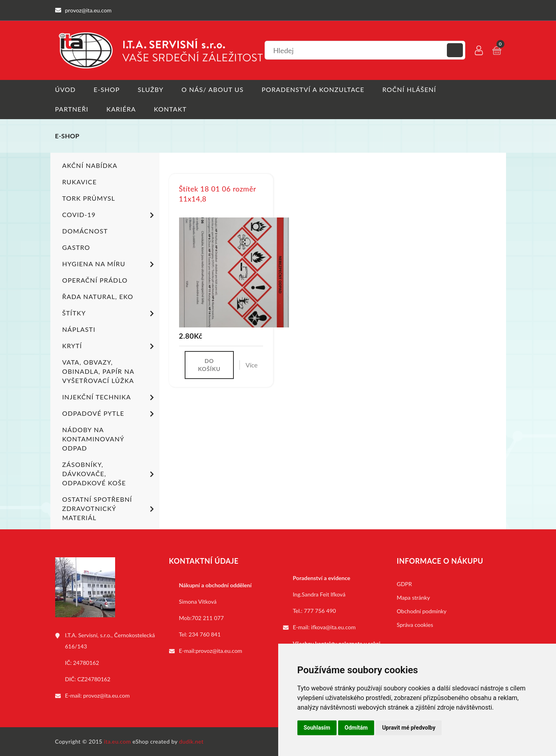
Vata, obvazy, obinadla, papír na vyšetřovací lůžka (98, 371)
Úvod (65, 89)
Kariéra (121, 109)
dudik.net (191, 741)
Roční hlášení (409, 89)
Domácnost (85, 231)
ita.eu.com (117, 741)
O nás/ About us (212, 89)
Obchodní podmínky (422, 611)
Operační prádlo (95, 280)
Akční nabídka (90, 165)
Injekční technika (109, 397)
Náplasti (79, 329)
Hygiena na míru (109, 264)
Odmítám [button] (356, 727)
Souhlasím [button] (317, 727)
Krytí (109, 346)
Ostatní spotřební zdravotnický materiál (109, 508)
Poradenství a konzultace (313, 89)
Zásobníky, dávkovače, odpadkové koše (109, 474)
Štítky (109, 313)
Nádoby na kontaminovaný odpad (93, 439)
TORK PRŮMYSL (89, 198)
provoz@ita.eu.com (106, 695)
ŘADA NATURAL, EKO (98, 296)
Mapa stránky (413, 597)
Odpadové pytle (109, 414)
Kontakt (170, 109)
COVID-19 (109, 215)
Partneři (72, 109)
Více (251, 365)
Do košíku (209, 364)
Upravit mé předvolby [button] (408, 727)
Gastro (76, 247)
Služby (150, 89)
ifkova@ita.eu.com (333, 627)
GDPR (404, 583)
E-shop (107, 89)
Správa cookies (415, 624)
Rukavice (79, 182)
